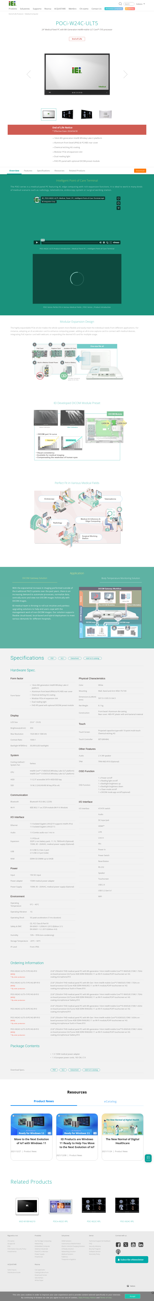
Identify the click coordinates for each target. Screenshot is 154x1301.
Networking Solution (69, 1251)
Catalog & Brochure (41, 1272)
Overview (14, 170)
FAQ (90, 1243)
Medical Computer (31, 14)
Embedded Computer (42, 1246)
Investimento (12, 1251)
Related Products (77, 170)
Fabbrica (65, 1257)
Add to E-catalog (92, 658)
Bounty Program (95, 1249)
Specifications (43, 170)
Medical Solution (67, 1254)
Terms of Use (106, 1298)
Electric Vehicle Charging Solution (73, 1246)
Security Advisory (95, 1246)
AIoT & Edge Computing (43, 1241)
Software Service (94, 1251)
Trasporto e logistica (69, 1259)
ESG (9, 1246)
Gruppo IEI (11, 1243)
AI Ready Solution (68, 1249)
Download (140, 170)
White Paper (39, 1280)
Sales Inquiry (12, 1270)
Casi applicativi (40, 1270)
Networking (39, 1243)
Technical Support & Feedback (99, 1241)
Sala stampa (39, 1278)
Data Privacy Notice (87, 1298)
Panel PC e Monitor (41, 1251)
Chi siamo (11, 1241)
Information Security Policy (17, 1249)
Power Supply (39, 1254)
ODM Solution (66, 1241)
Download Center (41, 1275)
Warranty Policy (94, 1254)
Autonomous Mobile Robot (71, 1243)
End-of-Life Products (16, 14)
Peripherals (39, 1257)
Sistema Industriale (41, 1249)
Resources (59, 170)
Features (28, 170)
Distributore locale (14, 1272)
